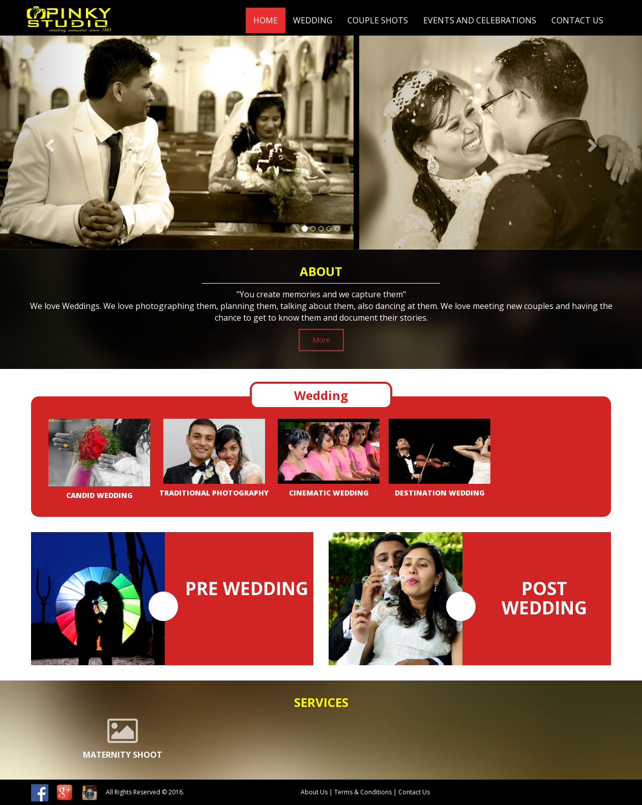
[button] (48, 143)
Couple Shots (377, 20)
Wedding (312, 20)
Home (265, 20)
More (321, 340)
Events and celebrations (479, 20)
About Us (314, 792)
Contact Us (577, 20)
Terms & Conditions (363, 792)
